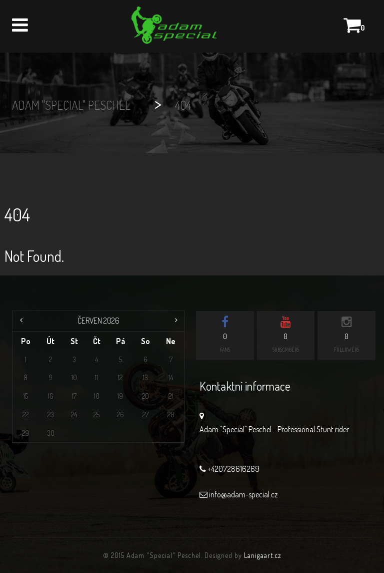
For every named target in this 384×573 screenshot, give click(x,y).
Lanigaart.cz (263, 555)
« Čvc (22, 321)
